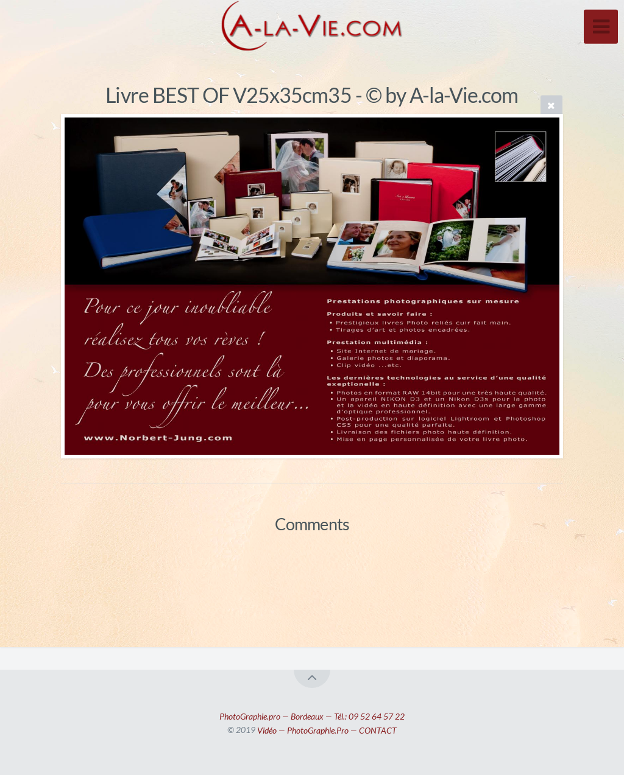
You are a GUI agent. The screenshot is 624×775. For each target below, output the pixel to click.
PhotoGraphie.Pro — (323, 729)
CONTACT (378, 729)
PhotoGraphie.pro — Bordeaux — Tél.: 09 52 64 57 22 (312, 715)
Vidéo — (272, 729)
